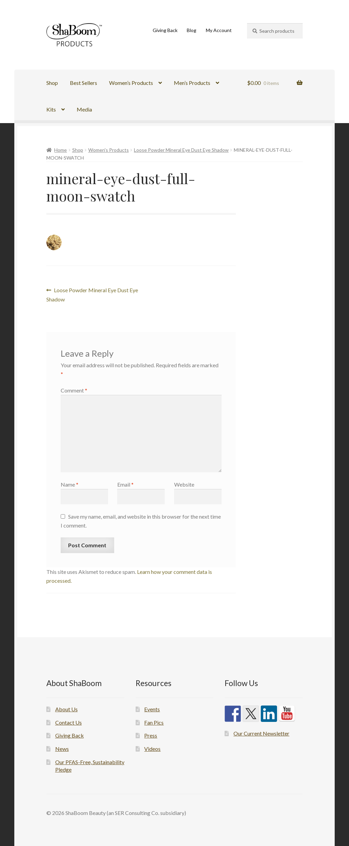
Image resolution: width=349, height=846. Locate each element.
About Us (66, 709)
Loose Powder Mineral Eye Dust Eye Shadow (181, 150)
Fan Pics (154, 722)
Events (152, 709)
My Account (219, 30)
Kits (51, 109)
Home (60, 150)
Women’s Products (131, 82)
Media (84, 109)
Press (150, 735)
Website (184, 484)
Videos (152, 748)
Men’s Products (192, 82)
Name (69, 484)
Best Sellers (83, 82)
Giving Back (165, 30)
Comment (74, 390)
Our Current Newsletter (261, 733)
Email (125, 484)
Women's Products (108, 150)
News (62, 748)
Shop (52, 82)
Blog (191, 30)
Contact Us (68, 722)
